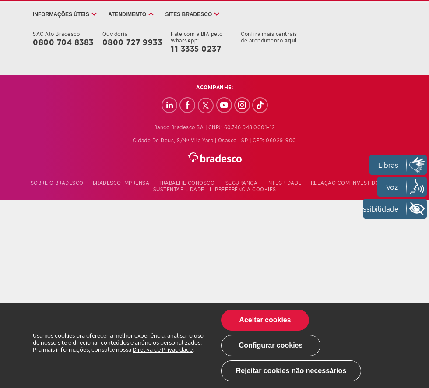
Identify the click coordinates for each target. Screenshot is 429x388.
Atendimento (127, 14)
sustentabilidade (178, 189)
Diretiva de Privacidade (163, 349)
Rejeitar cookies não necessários (291, 370)
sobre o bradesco (57, 183)
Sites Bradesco (188, 14)
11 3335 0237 (196, 48)
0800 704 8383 (63, 42)
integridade (284, 183)
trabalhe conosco (186, 183)
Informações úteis (61, 14)
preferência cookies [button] (245, 189)
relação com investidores (350, 183)
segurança (241, 183)
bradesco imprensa (121, 183)
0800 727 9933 (132, 42)
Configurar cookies (271, 345)
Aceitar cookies (265, 320)
